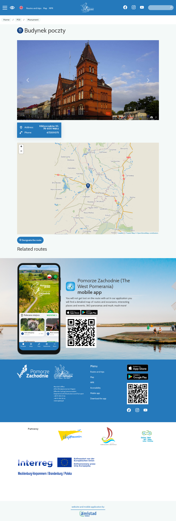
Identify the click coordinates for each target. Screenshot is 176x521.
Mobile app (95, 393)
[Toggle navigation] (4, 7)
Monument (33, 19)
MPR (51, 8)
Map (45, 8)
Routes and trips (33, 8)
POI (18, 19)
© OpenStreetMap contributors (146, 233)
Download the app (98, 398)
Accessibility (95, 388)
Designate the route (30, 240)
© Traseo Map (129, 233)
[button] (27, 80)
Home (6, 19)
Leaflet (120, 233)
